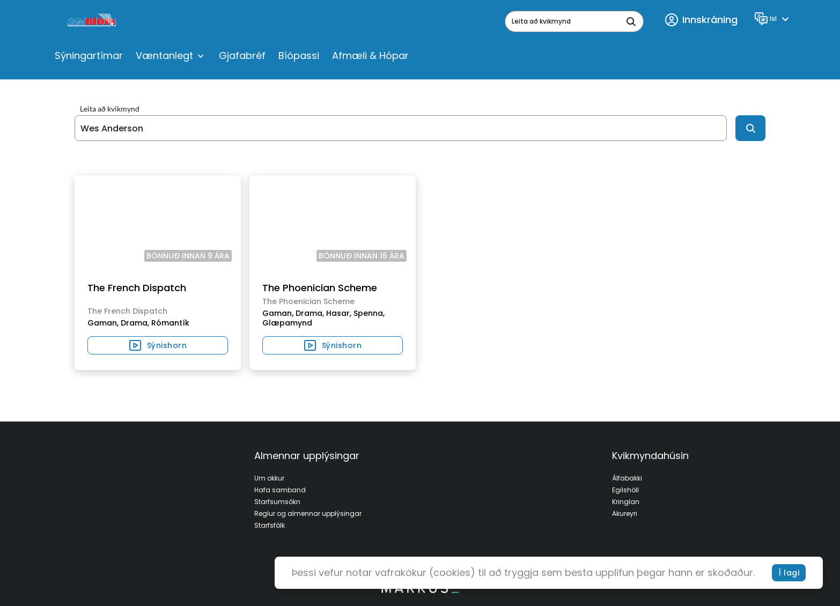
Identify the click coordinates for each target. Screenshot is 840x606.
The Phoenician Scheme (319, 287)
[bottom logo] (420, 590)
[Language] (773, 18)
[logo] (92, 21)
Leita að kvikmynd (109, 109)
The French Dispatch (136, 287)
